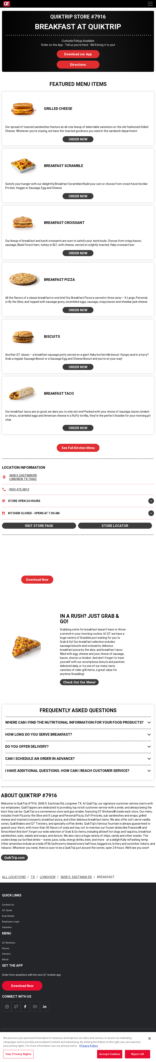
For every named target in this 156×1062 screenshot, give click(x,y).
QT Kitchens (8, 942)
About (5, 959)
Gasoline (7, 927)
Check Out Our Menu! (79, 682)
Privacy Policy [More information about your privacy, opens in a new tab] (88, 1048)
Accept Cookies (109, 1056)
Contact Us (8, 904)
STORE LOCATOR (115, 526)
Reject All (137, 1056)
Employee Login (10, 921)
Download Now (34, 579)
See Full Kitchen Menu (78, 448)
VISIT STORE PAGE (39, 526)
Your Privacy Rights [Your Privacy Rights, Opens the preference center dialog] (18, 1056)
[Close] (149, 1041)
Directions (71, 64)
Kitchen (78, 513)
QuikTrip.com (14, 858)
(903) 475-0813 (19, 489)
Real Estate (8, 916)
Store (78, 501)
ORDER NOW (78, 139)
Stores (5, 948)
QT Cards (7, 910)
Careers (6, 953)
